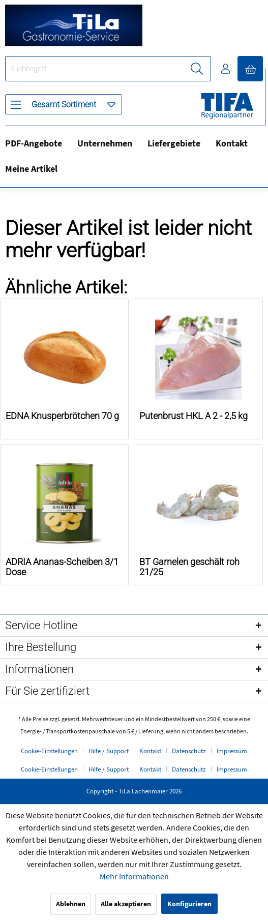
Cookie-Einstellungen (49, 751)
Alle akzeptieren (126, 904)
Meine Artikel (31, 169)
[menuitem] (63, 104)
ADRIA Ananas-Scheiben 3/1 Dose (62, 567)
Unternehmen (104, 143)
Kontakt (232, 143)
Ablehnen (70, 904)
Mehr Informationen (134, 876)
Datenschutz (189, 751)
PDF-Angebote (33, 143)
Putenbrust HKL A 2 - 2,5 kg (193, 416)
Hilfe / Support (108, 751)
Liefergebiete (173, 143)
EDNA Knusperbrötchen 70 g (62, 416)
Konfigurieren (189, 904)
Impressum (232, 751)
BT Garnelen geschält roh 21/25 (189, 567)
